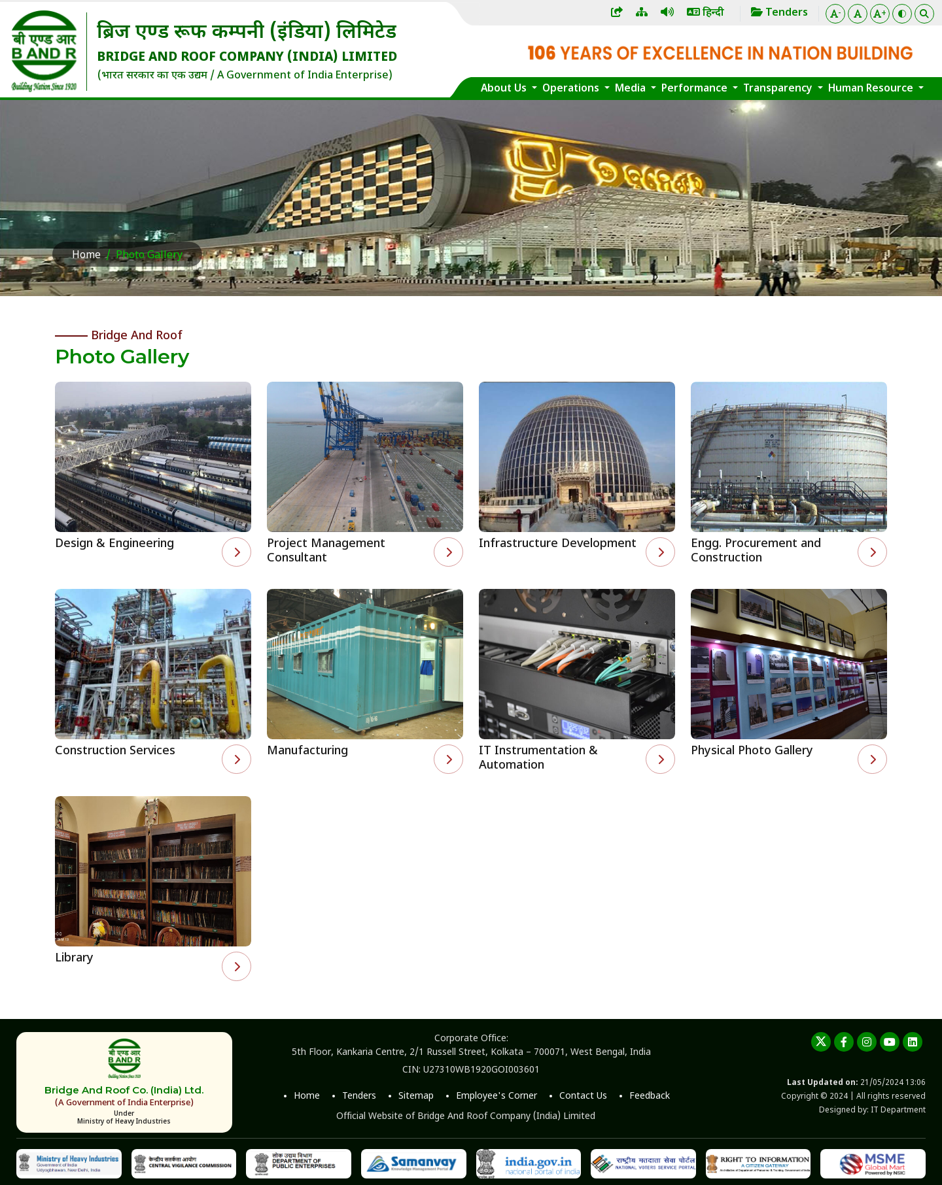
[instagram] (867, 1042)
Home (86, 256)
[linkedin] (912, 1042)
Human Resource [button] (872, 88)
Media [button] (631, 88)
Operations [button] (572, 88)
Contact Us (583, 1096)
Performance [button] (695, 88)
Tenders (359, 1096)
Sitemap (416, 1096)
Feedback (649, 1096)
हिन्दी (705, 13)
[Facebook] (844, 1042)
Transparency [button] (779, 88)
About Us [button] (505, 88)
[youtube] (889, 1042)
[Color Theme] (902, 14)
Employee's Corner (496, 1096)
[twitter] (821, 1042)
